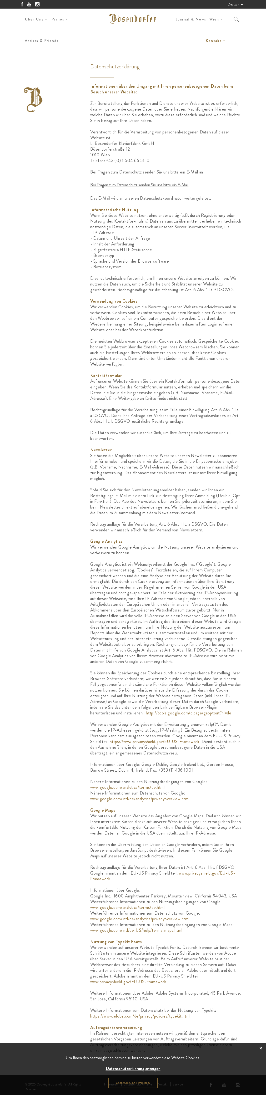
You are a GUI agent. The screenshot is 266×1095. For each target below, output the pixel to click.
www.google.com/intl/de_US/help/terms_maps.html (136, 930)
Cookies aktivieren (133, 1082)
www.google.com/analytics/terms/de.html (127, 787)
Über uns (34, 19)
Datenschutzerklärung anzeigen (133, 1068)
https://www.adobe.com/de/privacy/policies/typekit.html (140, 1016)
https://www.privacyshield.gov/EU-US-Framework (155, 741)
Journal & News (191, 19)
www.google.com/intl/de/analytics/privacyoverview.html (139, 799)
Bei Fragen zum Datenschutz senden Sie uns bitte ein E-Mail (139, 185)
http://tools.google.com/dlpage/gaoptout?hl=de (188, 713)
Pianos (57, 19)
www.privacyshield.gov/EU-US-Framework (128, 982)
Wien (214, 19)
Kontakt (213, 40)
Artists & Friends (42, 40)
